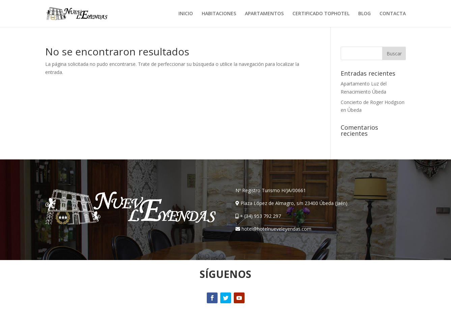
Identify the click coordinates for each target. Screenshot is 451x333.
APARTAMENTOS (264, 14)
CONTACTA (392, 14)
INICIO (185, 14)
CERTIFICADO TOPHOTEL (320, 14)
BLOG (364, 14)
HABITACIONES (219, 14)
